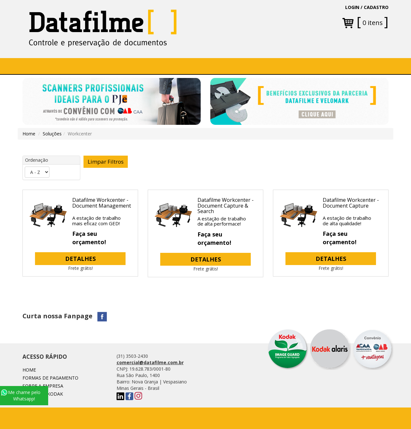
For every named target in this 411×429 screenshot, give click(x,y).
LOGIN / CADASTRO (367, 7)
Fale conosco (241, 66)
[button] (161, 66)
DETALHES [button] (80, 258)
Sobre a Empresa (78, 66)
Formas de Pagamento (50, 378)
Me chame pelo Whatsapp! (20, 395)
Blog (276, 66)
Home (40, 66)
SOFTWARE (123, 66)
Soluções (159, 66)
